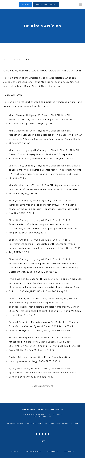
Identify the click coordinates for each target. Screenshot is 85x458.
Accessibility (52, 451)
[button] (81, 5)
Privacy (14, 451)
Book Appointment (42, 386)
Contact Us (69, 451)
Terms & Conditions (32, 451)
